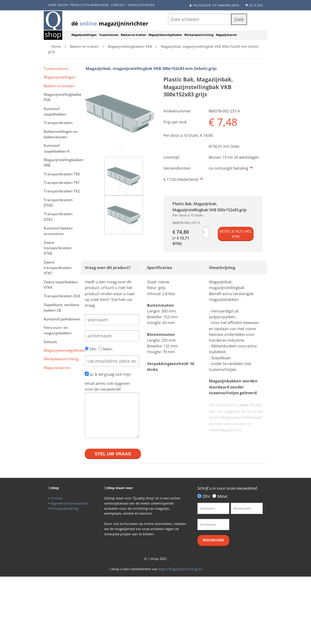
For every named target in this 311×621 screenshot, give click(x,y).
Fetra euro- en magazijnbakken (57, 330)
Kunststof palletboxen (62, 319)
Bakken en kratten (133, 35)
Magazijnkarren (226, 35)
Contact (118, 5)
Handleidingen (141, 5)
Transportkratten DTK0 (58, 202)
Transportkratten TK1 (62, 182)
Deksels (50, 341)
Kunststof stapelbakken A (57, 148)
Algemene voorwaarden (69, 503)
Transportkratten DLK (62, 295)
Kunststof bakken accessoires (58, 231)
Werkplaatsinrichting (199, 35)
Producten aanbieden (89, 5)
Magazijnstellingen (84, 35)
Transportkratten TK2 (62, 191)
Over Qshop (58, 5)
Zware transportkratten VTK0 (58, 248)
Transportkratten (58, 122)
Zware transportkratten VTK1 (58, 268)
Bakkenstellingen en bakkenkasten (61, 134)
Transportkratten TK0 (62, 174)
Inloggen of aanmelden (216, 5)
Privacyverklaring (64, 508)
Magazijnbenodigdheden (165, 35)
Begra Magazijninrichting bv (181, 569)
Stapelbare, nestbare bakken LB (61, 307)
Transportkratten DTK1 (58, 216)
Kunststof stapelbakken (55, 111)
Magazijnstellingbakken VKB (62, 162)
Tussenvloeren (108, 35)
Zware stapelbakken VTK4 (61, 284)
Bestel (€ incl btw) (236, 234)
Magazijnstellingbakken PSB (62, 97)
